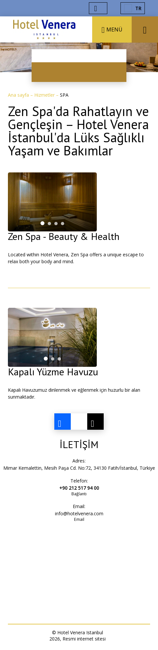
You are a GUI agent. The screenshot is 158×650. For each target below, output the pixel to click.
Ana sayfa (19, 95)
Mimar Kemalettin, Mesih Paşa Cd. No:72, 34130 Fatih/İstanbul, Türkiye (79, 468)
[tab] (42, 223)
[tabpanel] (52, 201)
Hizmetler (45, 95)
